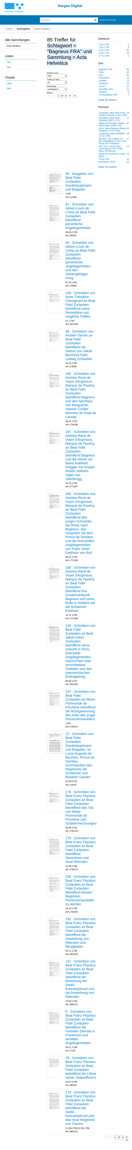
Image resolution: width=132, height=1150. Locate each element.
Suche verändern (42, 29)
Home (9, 29)
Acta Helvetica (13, 46)
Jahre (9, 83)
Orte (9, 88)
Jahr (9, 67)
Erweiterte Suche (108, 20)
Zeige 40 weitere (107, 99)
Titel (9, 62)
